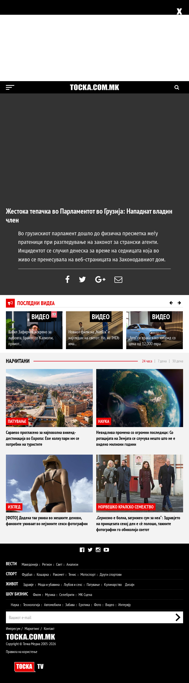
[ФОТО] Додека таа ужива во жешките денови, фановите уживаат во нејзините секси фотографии (47, 520)
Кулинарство (113, 584)
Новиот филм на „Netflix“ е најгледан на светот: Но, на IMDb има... (93, 337)
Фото (97, 604)
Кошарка (43, 574)
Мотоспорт (87, 574)
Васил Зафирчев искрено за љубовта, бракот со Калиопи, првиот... (30, 337)
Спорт (11, 574)
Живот (12, 584)
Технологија (31, 604)
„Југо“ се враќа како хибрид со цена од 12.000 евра (152, 340)
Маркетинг (32, 628)
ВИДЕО (40, 316)
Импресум (13, 628)
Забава (70, 604)
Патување (93, 584)
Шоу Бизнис (17, 594)
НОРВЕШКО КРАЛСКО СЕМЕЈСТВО (126, 507)
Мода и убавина (49, 584)
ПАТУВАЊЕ (17, 421)
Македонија (30, 564)
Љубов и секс (73, 584)
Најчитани (18, 360)
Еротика (84, 604)
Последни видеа (36, 303)
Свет (59, 564)
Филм (37, 594)
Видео (109, 604)
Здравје (28, 584)
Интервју (124, 604)
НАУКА (103, 421)
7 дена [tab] (162, 360)
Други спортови (111, 574)
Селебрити (66, 594)
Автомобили (52, 604)
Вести (11, 563)
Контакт (49, 628)
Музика (50, 594)
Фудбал (27, 574)
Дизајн (129, 584)
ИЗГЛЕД (14, 507)
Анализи (72, 564)
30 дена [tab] (177, 360)
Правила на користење (21, 651)
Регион (47, 564)
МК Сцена (85, 594)
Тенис (72, 574)
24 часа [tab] (147, 360)
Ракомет (58, 574)
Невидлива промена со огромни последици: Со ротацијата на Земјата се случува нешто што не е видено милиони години (135, 438)
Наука (15, 604)
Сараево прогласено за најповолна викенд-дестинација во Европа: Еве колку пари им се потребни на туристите (42, 438)
